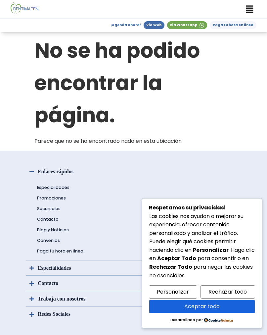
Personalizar (173, 292)
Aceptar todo (202, 306)
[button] (249, 9)
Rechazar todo (227, 292)
